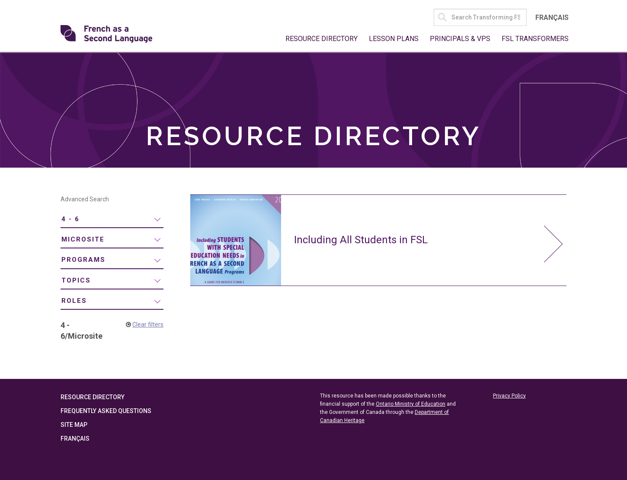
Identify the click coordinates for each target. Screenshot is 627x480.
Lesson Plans (394, 39)
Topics (76, 280)
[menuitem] (112, 219)
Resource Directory (321, 39)
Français (552, 17)
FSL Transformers (535, 39)
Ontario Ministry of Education (410, 404)
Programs (83, 260)
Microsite (83, 239)
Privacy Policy (509, 396)
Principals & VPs (460, 39)
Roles (74, 301)
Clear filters (147, 324)
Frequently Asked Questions (106, 410)
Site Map (74, 424)
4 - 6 (70, 219)
